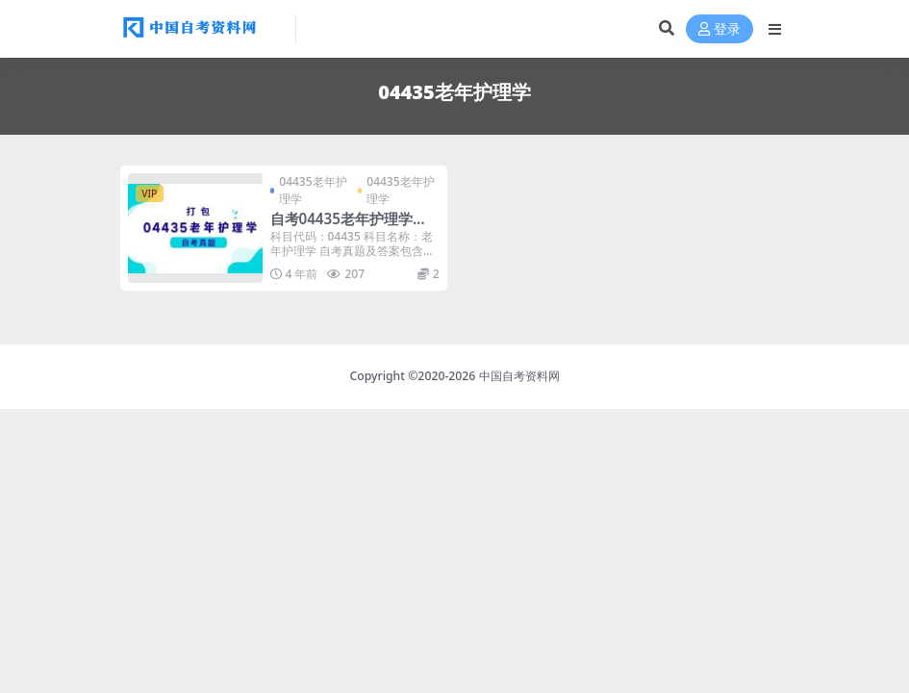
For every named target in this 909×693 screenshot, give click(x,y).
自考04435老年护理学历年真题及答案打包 (348, 227)
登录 (719, 29)
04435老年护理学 (312, 190)
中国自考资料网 (519, 376)
